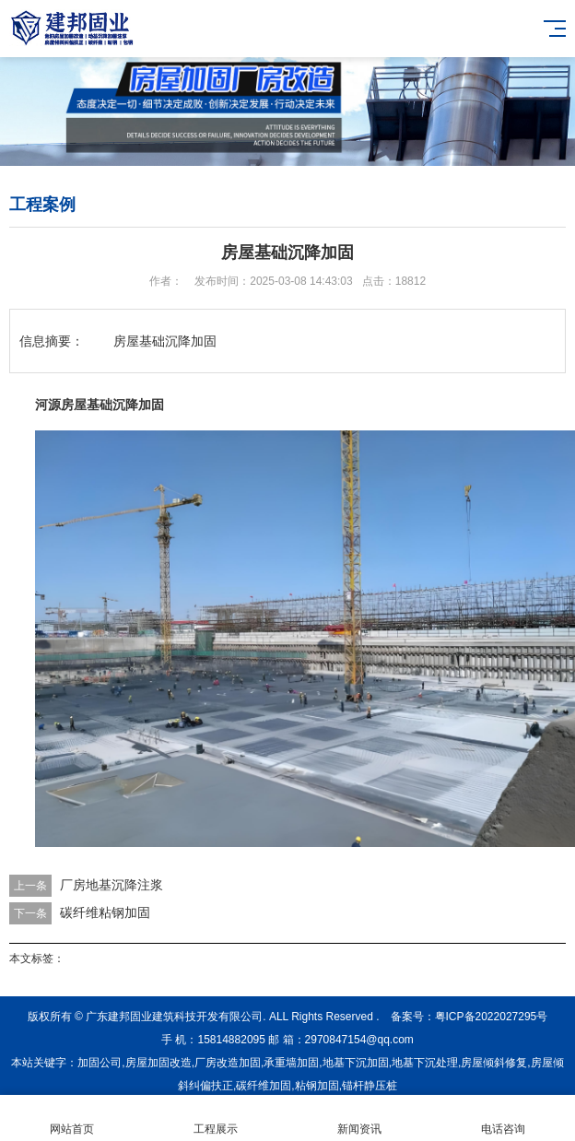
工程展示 (216, 1118)
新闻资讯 (359, 1118)
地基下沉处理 (425, 1062)
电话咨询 (503, 1118)
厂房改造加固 (227, 1062)
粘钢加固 (317, 1085)
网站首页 (72, 1118)
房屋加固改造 (158, 1062)
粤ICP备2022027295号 (491, 1016)
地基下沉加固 (356, 1062)
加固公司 (99, 1062)
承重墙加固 (291, 1062)
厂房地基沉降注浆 (111, 884)
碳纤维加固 (263, 1085)
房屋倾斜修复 (494, 1062)
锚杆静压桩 (369, 1085)
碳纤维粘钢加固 (105, 912)
